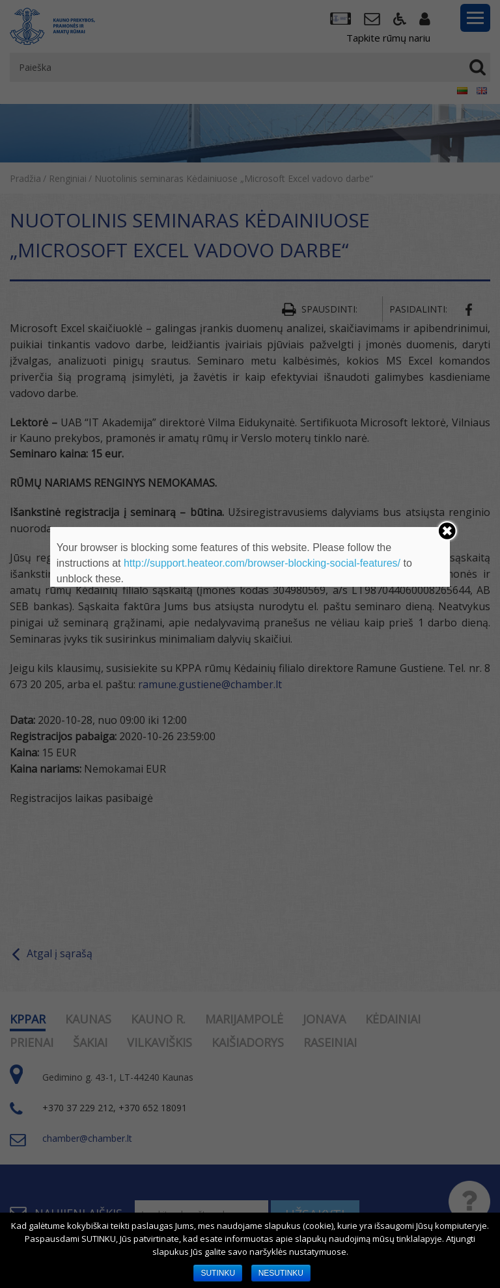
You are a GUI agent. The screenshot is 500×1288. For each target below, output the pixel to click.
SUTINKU (218, 1273)
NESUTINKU (280, 1273)
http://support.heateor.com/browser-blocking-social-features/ (262, 563)
